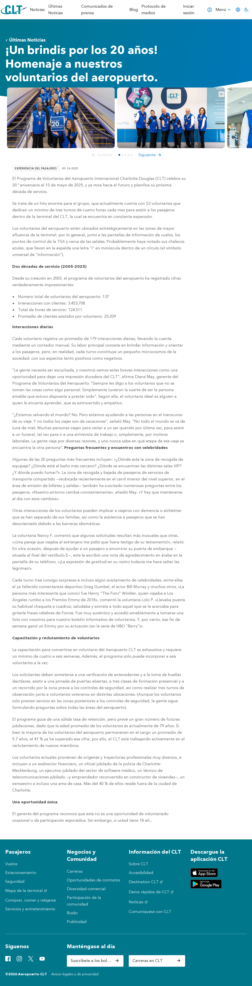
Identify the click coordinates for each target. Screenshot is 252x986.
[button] (101, 155)
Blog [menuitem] (133, 9)
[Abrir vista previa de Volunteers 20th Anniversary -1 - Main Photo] (61, 118)
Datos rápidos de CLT (152, 892)
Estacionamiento (20, 872)
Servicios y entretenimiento (30, 909)
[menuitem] (224, 9)
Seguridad (15, 881)
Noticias (139, 902)
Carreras (75, 871)
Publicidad (77, 921)
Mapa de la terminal (26, 890)
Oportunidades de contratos (93, 880)
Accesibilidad (141, 872)
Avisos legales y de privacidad (74, 974)
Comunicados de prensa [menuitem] (97, 9)
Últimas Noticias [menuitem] (55, 9)
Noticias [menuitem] (37, 9)
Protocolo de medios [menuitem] (153, 9)
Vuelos (11, 864)
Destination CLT (146, 881)
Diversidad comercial (86, 888)
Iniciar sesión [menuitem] (197, 9)
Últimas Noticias (25, 40)
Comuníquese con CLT (150, 911)
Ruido (72, 913)
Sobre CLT (138, 864)
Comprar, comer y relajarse (30, 900)
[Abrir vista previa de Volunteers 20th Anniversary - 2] (171, 118)
